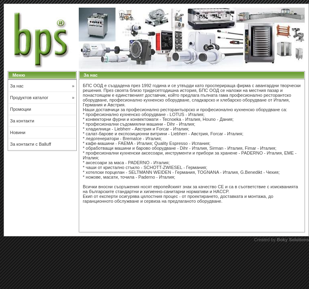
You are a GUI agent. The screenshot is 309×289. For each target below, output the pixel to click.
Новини (17, 132)
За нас (42, 85)
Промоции (20, 109)
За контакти (22, 120)
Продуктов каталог (42, 97)
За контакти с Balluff (30, 144)
